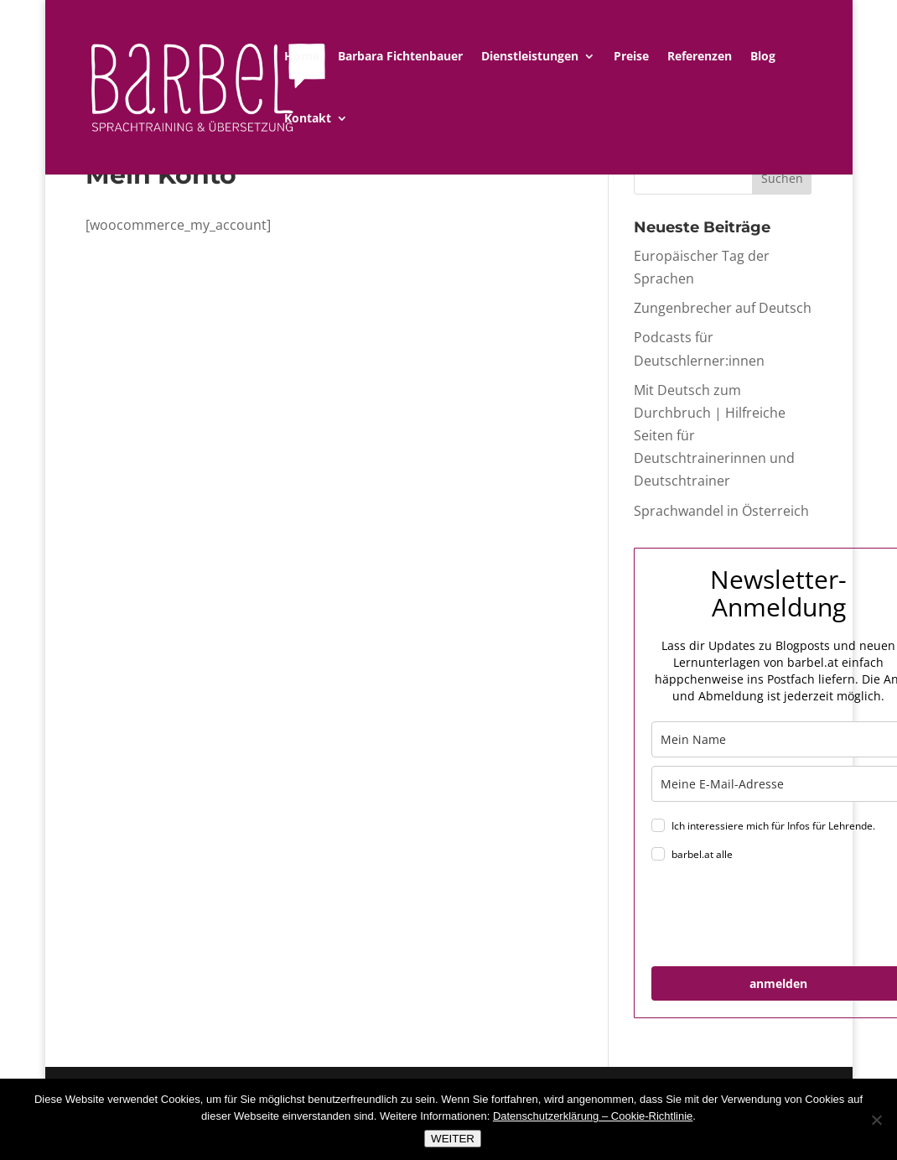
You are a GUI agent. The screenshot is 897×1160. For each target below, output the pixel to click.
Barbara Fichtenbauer (400, 57)
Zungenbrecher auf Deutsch (722, 308)
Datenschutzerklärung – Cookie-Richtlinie (592, 1116)
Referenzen (699, 57)
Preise (631, 57)
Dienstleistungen (529, 57)
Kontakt (307, 119)
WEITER (452, 1138)
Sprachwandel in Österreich (721, 511)
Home (301, 57)
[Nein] (876, 1119)
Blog (762, 57)
